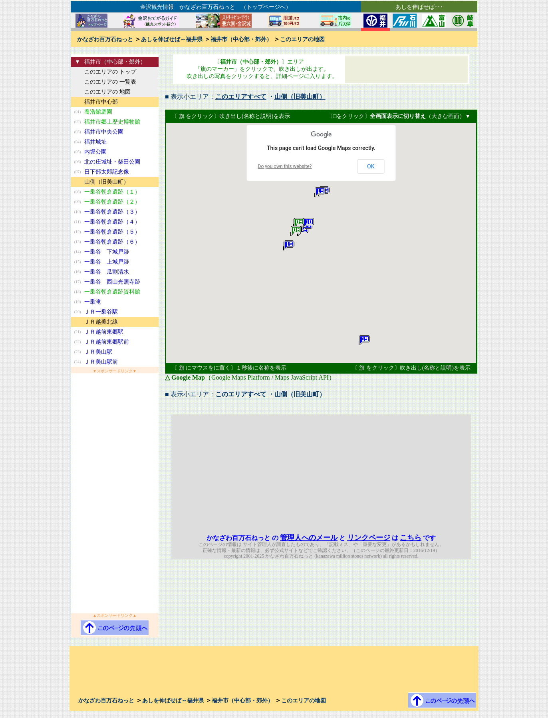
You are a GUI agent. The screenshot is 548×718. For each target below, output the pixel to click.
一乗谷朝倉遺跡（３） (112, 212)
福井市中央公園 (103, 132)
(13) (77, 242)
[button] (296, 231)
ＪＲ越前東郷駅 (103, 332)
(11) (77, 222)
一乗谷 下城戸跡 (106, 252)
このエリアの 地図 (107, 92)
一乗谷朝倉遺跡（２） (112, 202)
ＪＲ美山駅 (98, 352)
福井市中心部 (101, 102)
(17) (77, 282)
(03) (77, 132)
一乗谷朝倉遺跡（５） (112, 232)
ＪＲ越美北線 (101, 322)
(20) (77, 312)
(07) (77, 172)
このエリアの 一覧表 (110, 82)
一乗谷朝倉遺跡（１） (112, 192)
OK (370, 166)
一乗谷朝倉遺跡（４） (112, 222)
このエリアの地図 (302, 39)
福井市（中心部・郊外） (241, 39)
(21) (77, 332)
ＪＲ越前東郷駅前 (106, 342)
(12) (77, 232)
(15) (77, 262)
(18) (77, 292)
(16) (77, 272)
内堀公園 (95, 152)
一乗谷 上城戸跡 (106, 262)
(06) (77, 162)
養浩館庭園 (98, 112)
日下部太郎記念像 (106, 172)
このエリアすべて (240, 96)
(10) (77, 212)
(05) (77, 152)
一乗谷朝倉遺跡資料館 (112, 292)
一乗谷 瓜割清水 (106, 272)
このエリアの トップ (110, 72)
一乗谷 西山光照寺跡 (112, 282)
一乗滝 (92, 302)
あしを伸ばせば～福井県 (172, 39)
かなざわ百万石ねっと (105, 39)
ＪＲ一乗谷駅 (101, 312)
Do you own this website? (285, 166)
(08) (77, 192)
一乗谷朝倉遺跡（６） (112, 242)
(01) (77, 112)
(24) (77, 362)
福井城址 (95, 142)
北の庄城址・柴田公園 (112, 162)
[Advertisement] (115, 493)
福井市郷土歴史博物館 (112, 122)
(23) (77, 352)
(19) (77, 302)
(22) (77, 342)
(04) (77, 142)
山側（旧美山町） (106, 182)
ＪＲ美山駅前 (101, 362)
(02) (77, 122)
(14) (77, 252)
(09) (77, 202)
